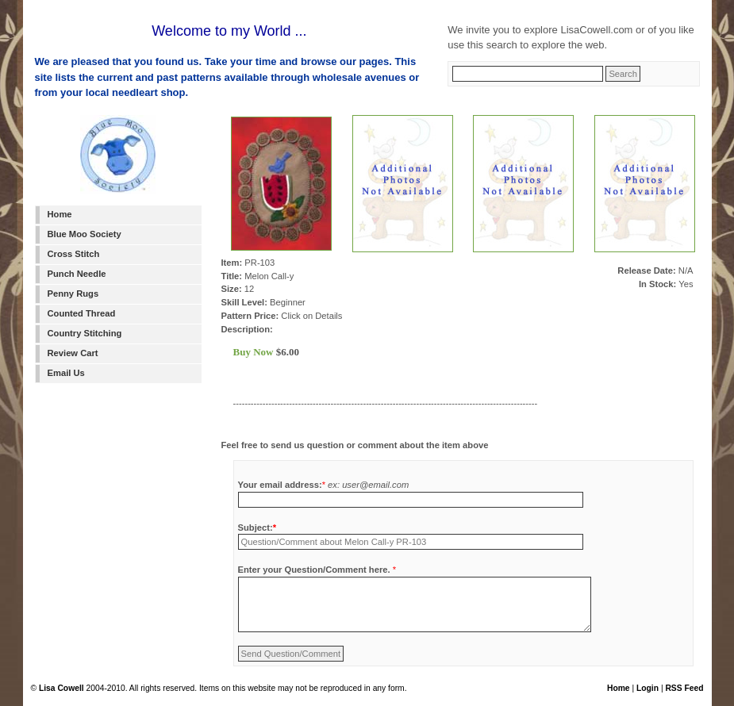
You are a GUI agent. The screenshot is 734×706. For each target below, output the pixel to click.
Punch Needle (77, 273)
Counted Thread (82, 313)
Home (60, 214)
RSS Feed (684, 688)
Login (647, 688)
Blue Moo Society (84, 234)
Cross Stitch (74, 254)
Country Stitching (85, 333)
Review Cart (73, 353)
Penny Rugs (73, 293)
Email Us (66, 373)
